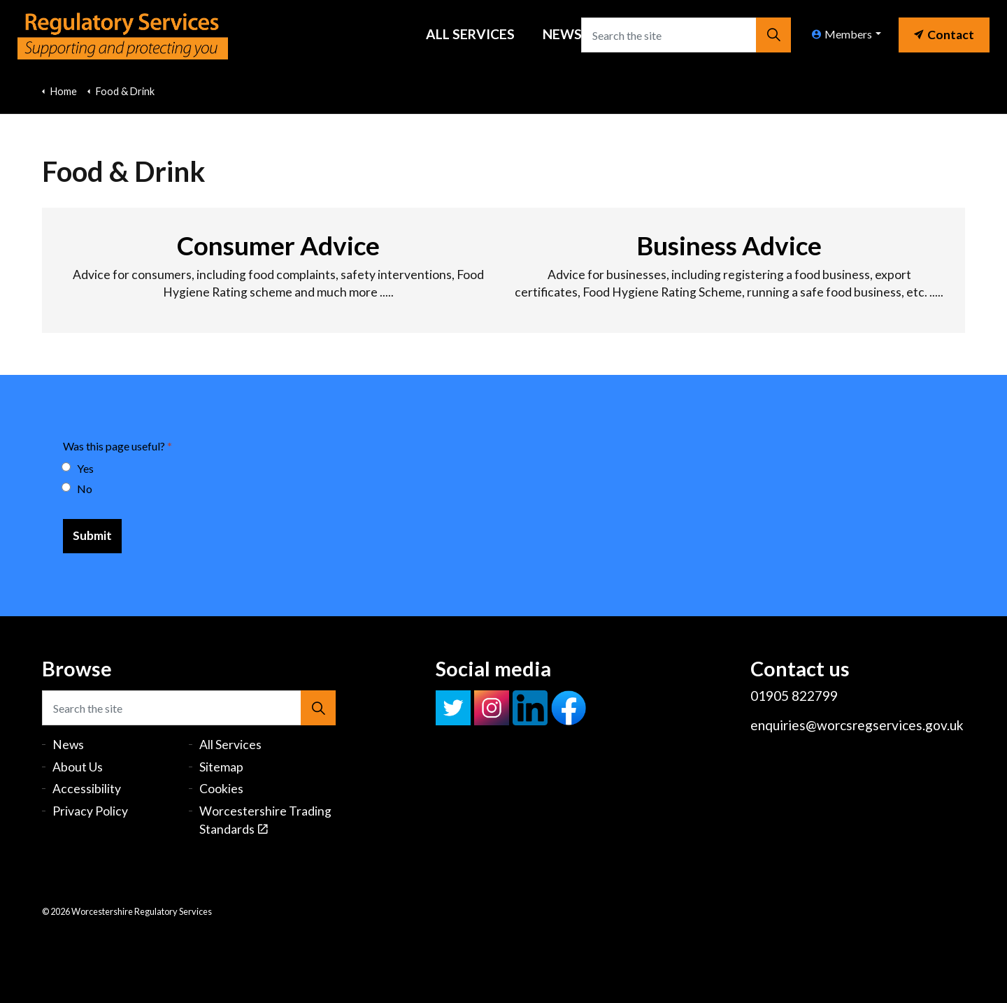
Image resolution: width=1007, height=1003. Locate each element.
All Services (470, 34)
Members (842, 34)
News (562, 34)
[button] (773, 34)
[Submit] (92, 536)
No (77, 488)
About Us (77, 767)
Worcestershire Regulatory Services (122, 34)
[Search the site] (686, 34)
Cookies (221, 788)
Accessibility (86, 788)
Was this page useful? (117, 446)
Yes (78, 468)
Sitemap (221, 767)
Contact (944, 34)
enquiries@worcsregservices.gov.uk (857, 725)
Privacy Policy (90, 811)
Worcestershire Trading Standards (265, 820)
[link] (944, 31)
